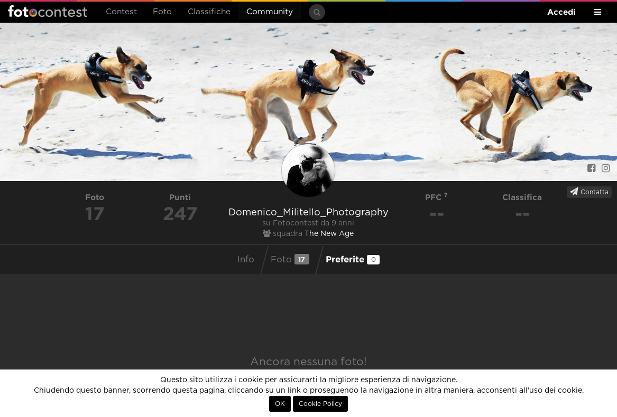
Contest (121, 12)
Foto (162, 12)
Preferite (353, 259)
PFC (436, 197)
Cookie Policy (320, 404)
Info (245, 259)
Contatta (589, 191)
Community (269, 12)
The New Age (329, 234)
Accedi (561, 11)
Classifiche (209, 12)
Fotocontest (47, 11)
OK (280, 404)
